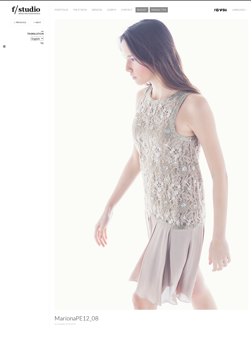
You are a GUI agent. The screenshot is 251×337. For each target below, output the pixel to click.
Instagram (217, 10)
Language (239, 9)
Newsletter (158, 9)
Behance (225, 10)
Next (37, 22)
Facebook (215, 10)
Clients (111, 9)
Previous (20, 22)
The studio (80, 9)
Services (97, 9)
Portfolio (61, 9)
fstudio (61, 324)
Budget (142, 9)
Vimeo (220, 10)
